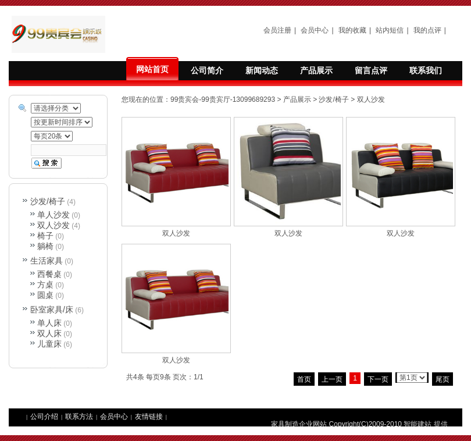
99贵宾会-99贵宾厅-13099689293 (222, 99)
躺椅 (45, 246)
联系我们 (425, 70)
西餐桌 (49, 274)
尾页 (442, 379)
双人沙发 (371, 99)
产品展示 (316, 70)
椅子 (45, 235)
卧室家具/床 (51, 309)
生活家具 (46, 260)
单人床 (49, 323)
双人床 (49, 333)
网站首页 (152, 69)
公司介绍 (44, 416)
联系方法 (79, 416)
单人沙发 (53, 214)
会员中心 (315, 30)
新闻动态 (261, 70)
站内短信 (390, 30)
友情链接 (149, 416)
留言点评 (371, 70)
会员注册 (277, 30)
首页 (304, 379)
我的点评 (427, 30)
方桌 (45, 284)
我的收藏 (352, 30)
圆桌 (45, 295)
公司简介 (207, 70)
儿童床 (49, 343)
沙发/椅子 (333, 99)
